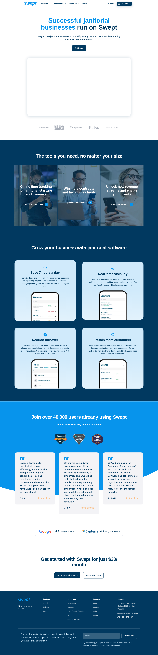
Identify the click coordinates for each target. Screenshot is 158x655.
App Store (96, 607)
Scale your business (119, 204)
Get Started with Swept (67, 575)
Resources (74, 4)
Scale (45, 611)
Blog (69, 615)
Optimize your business (76, 202)
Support (71, 607)
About (84, 4)
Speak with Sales (93, 575)
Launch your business (33, 204)
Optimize (46, 607)
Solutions (45, 4)
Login (111, 4)
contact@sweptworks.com (127, 613)
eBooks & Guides (74, 619)
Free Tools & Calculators (77, 611)
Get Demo (124, 4)
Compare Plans (59, 4)
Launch (45, 603)
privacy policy (118, 643)
